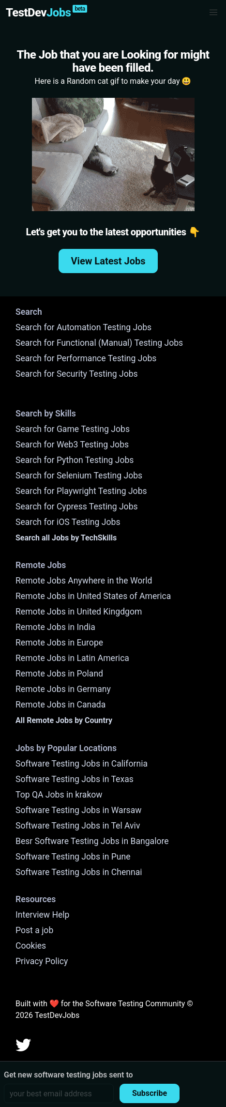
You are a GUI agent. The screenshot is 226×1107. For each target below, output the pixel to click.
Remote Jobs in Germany (63, 689)
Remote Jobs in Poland (59, 673)
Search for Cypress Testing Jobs (76, 506)
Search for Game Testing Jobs (72, 429)
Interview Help (42, 915)
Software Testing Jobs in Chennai (78, 872)
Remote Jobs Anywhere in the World (83, 580)
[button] (213, 12)
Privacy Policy (41, 961)
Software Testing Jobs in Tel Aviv (77, 825)
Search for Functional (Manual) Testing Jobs (99, 343)
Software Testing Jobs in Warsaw (78, 810)
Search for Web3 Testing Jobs (72, 444)
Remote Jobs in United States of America (93, 596)
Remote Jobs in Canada (60, 704)
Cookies (30, 946)
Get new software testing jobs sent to (68, 1074)
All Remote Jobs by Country (63, 720)
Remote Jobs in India (55, 627)
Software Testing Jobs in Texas (74, 779)
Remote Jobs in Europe (59, 642)
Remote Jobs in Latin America (72, 658)
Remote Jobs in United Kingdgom (78, 611)
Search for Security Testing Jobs (76, 374)
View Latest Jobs (108, 261)
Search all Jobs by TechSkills (66, 537)
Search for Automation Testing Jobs (83, 327)
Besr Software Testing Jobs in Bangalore (92, 841)
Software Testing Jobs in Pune (73, 856)
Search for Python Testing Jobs (74, 460)
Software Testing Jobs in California (81, 764)
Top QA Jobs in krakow (59, 795)
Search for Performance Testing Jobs (85, 358)
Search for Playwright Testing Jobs (81, 491)
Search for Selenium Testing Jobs (78, 475)
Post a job (34, 930)
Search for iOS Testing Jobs (68, 522)
